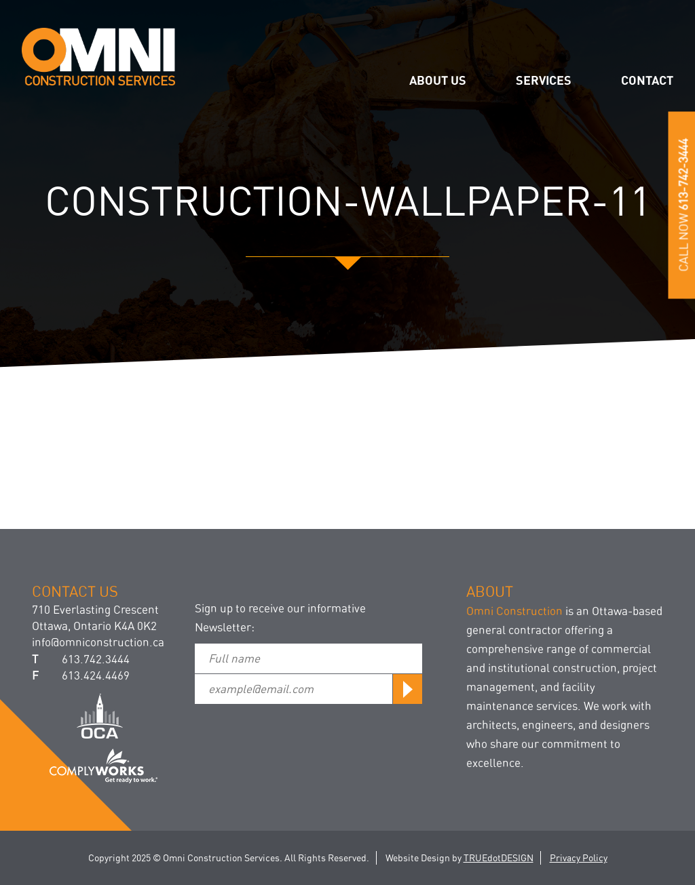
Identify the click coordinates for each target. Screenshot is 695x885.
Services (543, 80)
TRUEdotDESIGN (498, 857)
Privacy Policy (578, 857)
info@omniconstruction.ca (98, 642)
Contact (647, 80)
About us (437, 80)
